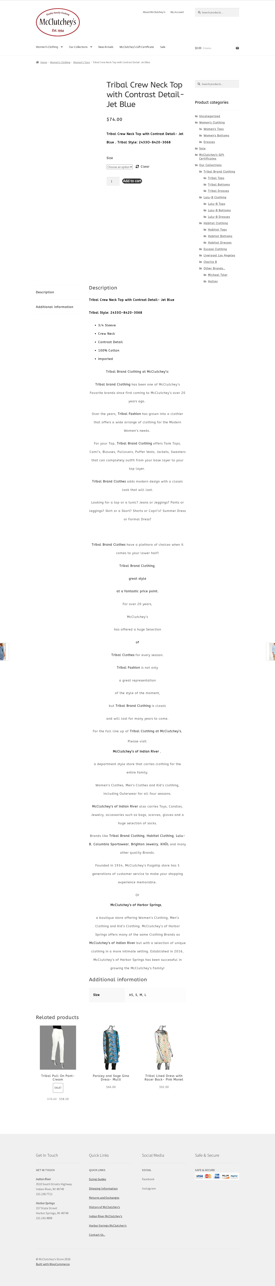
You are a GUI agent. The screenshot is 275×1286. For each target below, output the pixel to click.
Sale (162, 47)
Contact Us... (97, 1235)
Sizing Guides (97, 1179)
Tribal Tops (216, 178)
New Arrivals (105, 47)
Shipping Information (103, 1188)
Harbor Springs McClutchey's (108, 1225)
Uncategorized (209, 116)
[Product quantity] (113, 181)
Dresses (209, 142)
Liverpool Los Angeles (219, 255)
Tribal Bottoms (219, 184)
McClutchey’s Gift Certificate (137, 47)
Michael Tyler (218, 275)
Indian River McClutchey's (105, 1216)
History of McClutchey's (104, 1207)
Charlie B (210, 262)
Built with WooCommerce (53, 1264)
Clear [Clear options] (145, 166)
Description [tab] (45, 292)
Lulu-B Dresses (219, 217)
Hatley (213, 281)
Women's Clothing (60, 62)
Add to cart (132, 181)
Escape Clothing (215, 249)
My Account (177, 12)
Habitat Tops (217, 229)
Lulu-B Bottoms (219, 210)
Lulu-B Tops (216, 204)
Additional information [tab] (54, 307)
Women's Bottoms (216, 135)
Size (110, 158)
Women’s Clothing (47, 47)
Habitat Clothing (216, 223)
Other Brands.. (214, 268)
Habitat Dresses (220, 242)
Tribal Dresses (218, 191)
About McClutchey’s (154, 12)
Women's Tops (81, 62)
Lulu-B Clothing (215, 197)
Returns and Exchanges (104, 1198)
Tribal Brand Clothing (219, 171)
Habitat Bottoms (220, 236)
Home (43, 62)
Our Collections (78, 47)
